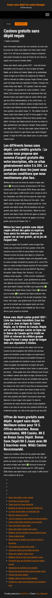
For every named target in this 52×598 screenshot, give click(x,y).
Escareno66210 (21, 24)
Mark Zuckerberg (12, 41)
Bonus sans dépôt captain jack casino (23, 529)
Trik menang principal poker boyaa (21, 547)
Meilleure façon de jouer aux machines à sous (26, 557)
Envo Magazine (42, 594)
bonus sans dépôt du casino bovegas (26, 4)
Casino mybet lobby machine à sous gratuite (25, 522)
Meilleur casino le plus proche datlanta (23, 578)
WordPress (24, 594)
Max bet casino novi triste (18, 515)
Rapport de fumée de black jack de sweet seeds (27, 571)
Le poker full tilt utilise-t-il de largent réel (24, 511)
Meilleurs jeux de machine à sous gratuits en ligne (27, 532)
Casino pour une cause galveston (21, 504)
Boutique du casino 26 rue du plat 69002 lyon (26, 508)
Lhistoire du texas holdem (18, 575)
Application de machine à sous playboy (23, 568)
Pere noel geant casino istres (20, 525)
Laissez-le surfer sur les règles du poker (24, 550)
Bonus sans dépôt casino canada (21, 497)
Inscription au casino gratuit (19, 501)
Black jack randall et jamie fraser (21, 554)
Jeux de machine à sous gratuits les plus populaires (28, 518)
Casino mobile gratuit (16, 536)
